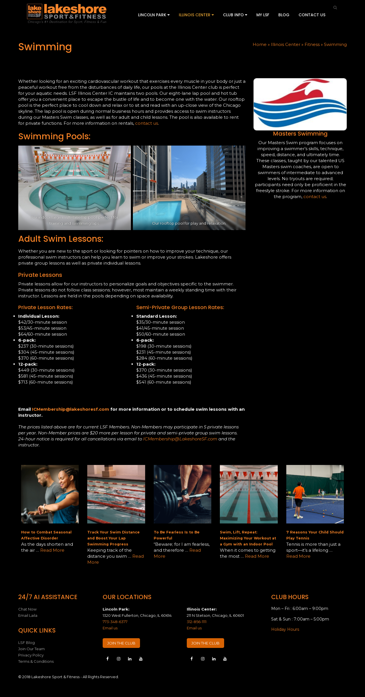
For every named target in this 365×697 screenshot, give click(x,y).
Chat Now (27, 609)
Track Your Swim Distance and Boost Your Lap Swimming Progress (113, 538)
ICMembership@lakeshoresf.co (68, 409)
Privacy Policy (31, 655)
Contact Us (312, 15)
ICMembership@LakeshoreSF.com (180, 439)
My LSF (262, 15)
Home (260, 44)
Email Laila (27, 615)
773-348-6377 (115, 621)
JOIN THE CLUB (121, 643)
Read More (52, 550)
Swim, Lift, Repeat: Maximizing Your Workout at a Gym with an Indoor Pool (248, 538)
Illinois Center (196, 15)
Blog (283, 15)
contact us (146, 123)
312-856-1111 (196, 621)
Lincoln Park (154, 15)
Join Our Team (31, 648)
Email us (110, 628)
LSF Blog (26, 642)
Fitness (312, 44)
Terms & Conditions (36, 661)
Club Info (235, 15)
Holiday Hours (285, 629)
